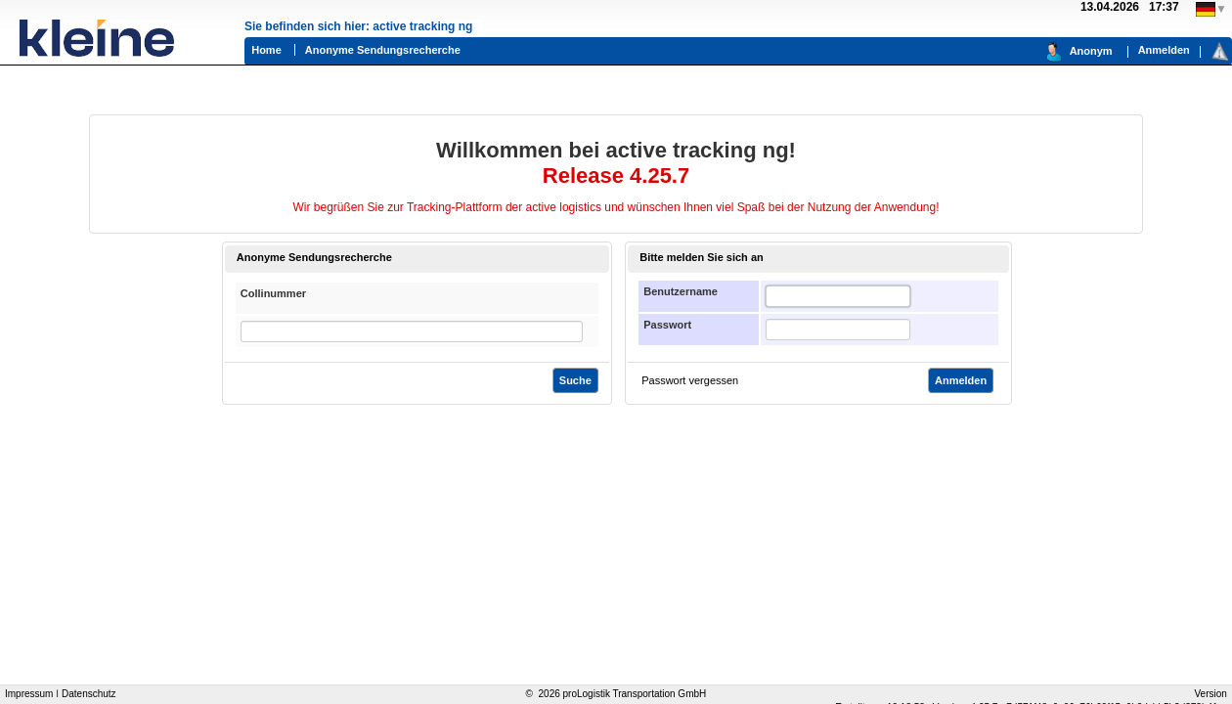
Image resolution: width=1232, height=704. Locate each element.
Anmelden (1164, 50)
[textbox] (838, 296)
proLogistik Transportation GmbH (635, 693)
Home (266, 50)
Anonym (1091, 51)
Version (1211, 693)
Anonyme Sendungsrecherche (383, 50)
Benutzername (680, 291)
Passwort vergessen (689, 380)
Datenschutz (89, 693)
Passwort (667, 324)
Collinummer (273, 293)
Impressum (29, 693)
